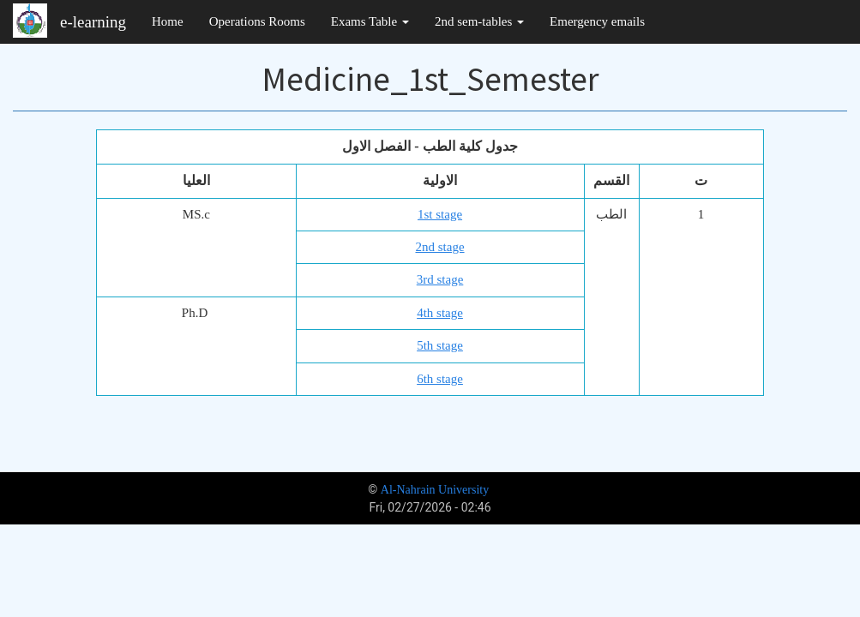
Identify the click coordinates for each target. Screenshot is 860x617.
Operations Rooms (257, 21)
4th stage (440, 313)
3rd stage (440, 279)
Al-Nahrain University (435, 489)
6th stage (440, 379)
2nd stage (439, 247)
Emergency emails (597, 21)
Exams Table (370, 21)
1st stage (440, 214)
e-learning (93, 22)
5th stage (440, 345)
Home (167, 21)
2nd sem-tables (479, 21)
